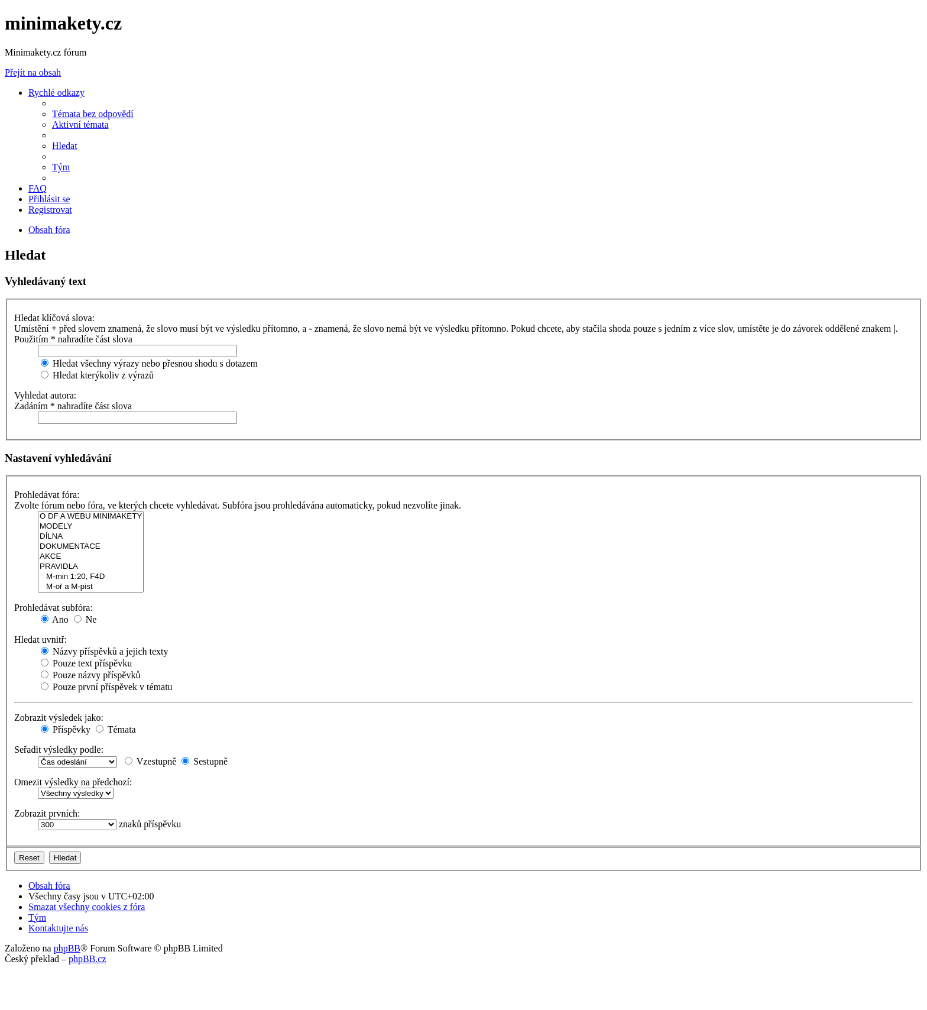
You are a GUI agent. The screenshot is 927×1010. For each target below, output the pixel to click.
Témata (116, 729)
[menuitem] (93, 114)
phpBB (67, 948)
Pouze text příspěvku (86, 663)
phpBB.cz (87, 959)
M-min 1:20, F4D (90, 577)
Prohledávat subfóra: (53, 608)
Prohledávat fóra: (47, 495)
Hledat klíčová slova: (54, 318)
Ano (55, 619)
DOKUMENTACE (90, 547)
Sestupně (204, 761)
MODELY (90, 527)
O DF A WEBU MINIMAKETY (90, 517)
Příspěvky (65, 729)
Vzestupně (150, 761)
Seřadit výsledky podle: (58, 749)
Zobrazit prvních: (47, 813)
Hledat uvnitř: (40, 640)
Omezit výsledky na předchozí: (73, 782)
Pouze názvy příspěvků (90, 675)
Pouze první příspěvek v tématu (107, 687)
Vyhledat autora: (45, 395)
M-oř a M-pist (90, 587)
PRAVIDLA (90, 567)
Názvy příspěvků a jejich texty (104, 651)
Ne (85, 619)
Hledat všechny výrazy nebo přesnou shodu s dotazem (149, 363)
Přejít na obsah (33, 72)
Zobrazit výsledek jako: (58, 718)
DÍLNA (90, 537)
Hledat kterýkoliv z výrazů (97, 375)
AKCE (90, 557)
